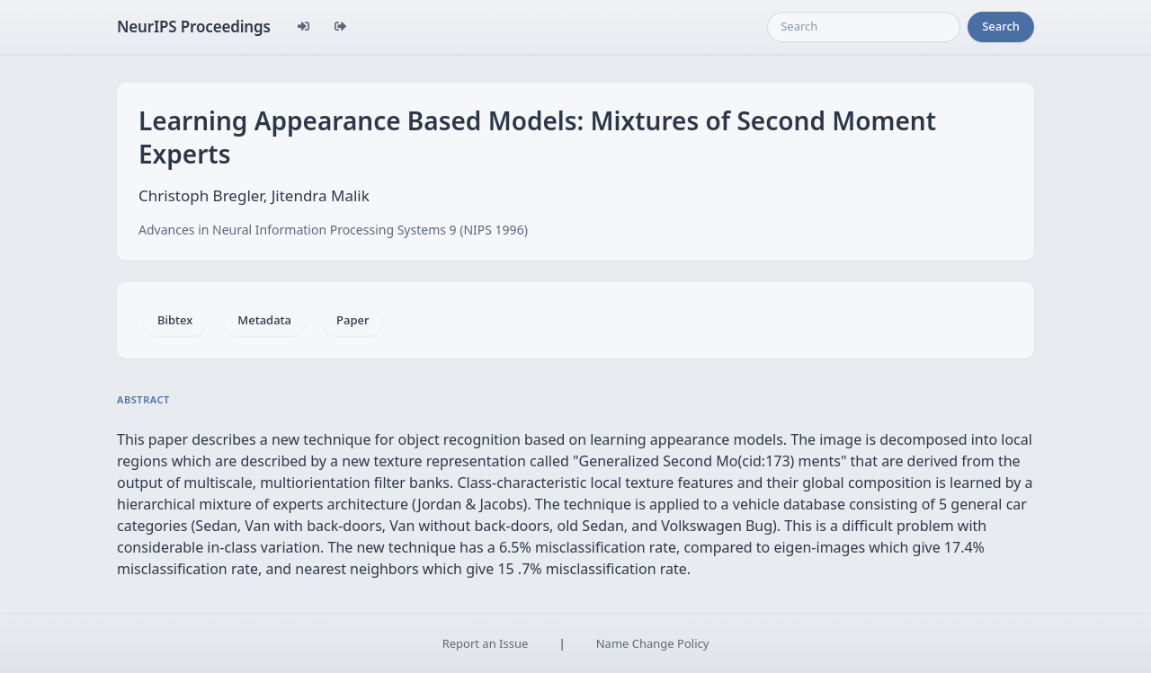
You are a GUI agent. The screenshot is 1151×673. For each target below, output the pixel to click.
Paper (352, 320)
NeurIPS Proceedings (194, 26)
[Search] (863, 27)
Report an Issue (485, 643)
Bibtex (174, 320)
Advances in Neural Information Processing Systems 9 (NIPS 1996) (333, 229)
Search (1001, 26)
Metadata (264, 320)
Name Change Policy (652, 643)
